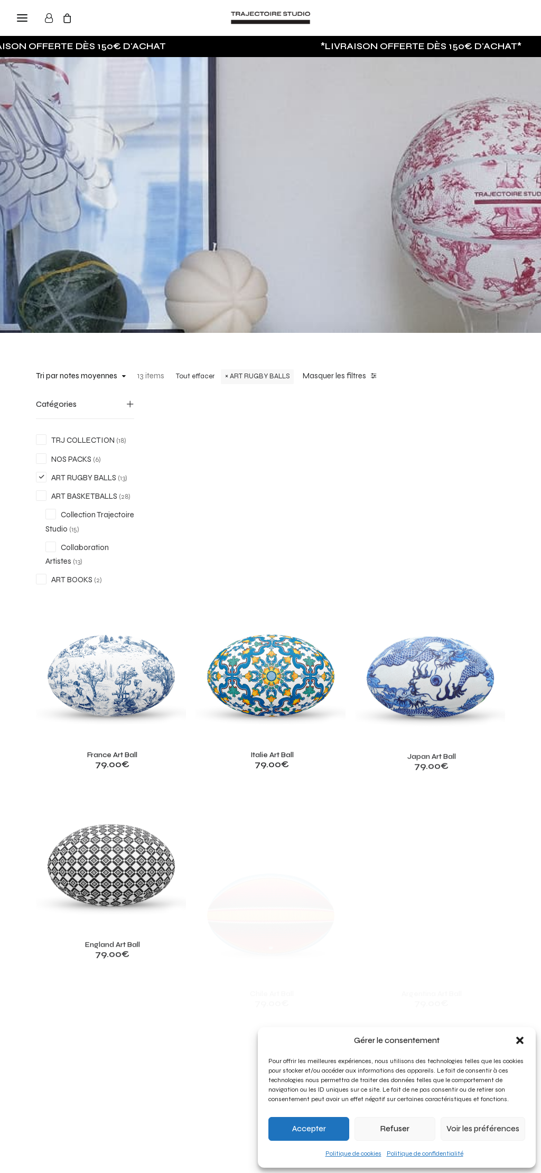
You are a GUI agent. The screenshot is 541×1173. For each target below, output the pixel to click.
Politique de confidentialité (425, 1153)
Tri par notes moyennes (76, 375)
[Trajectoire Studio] (270, 18)
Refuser (394, 1128)
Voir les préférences (482, 1128)
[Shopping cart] (71, 18)
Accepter (309, 1128)
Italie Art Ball (330, 565)
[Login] (53, 18)
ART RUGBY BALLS (260, 376)
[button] (520, 1040)
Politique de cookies (353, 1153)
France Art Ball (210, 546)
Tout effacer (195, 376)
